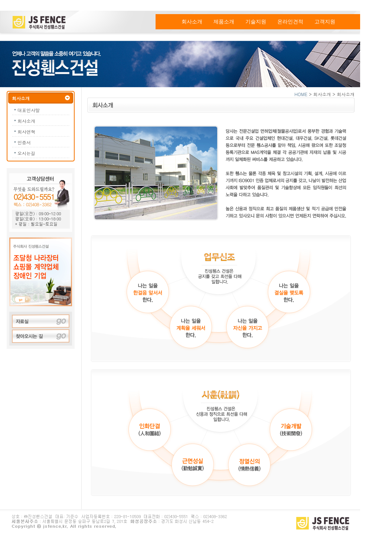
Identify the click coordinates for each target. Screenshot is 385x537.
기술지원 (255, 21)
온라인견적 (290, 21)
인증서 (24, 142)
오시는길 (26, 153)
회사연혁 (26, 131)
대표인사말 (28, 110)
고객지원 (324, 21)
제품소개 (223, 21)
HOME (300, 94)
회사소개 (192, 21)
